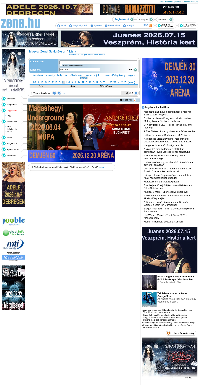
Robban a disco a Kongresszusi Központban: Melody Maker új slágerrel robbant (168, 119)
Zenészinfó (12, 155)
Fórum (10, 137)
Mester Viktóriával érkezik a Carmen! (163, 221)
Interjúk (129, 25)
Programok (12, 105)
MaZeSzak (12, 121)
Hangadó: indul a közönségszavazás (163, 145)
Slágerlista (12, 143)
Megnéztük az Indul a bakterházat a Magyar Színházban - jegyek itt (167, 113)
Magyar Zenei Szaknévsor (47, 51)
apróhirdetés (128, 100)
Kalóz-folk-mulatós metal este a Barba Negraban (165, 315)
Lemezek (11, 99)
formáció (38, 75)
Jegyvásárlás (13, 110)
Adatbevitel (12, 129)
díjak (97, 75)
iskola (88, 75)
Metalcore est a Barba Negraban (161, 181)
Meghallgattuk (78, 25)
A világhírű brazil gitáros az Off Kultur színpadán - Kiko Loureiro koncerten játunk (167, 150)
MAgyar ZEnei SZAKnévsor (93, 55)
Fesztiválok (112, 25)
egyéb (131, 75)
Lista (9, 126)
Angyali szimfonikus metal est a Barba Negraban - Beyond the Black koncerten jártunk (166, 318)
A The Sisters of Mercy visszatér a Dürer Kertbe (169, 131)
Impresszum (48, 167)
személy (50, 75)
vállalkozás (75, 75)
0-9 (34, 82)
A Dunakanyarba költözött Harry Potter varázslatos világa (169, 323)
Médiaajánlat (62, 167)
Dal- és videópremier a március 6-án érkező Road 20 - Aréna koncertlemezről (167, 170)
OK (133, 69)
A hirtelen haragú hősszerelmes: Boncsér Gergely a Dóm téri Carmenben (166, 203)
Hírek (61, 25)
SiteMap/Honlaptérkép (80, 167)
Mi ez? (10, 132)
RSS (148, 25)
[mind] (84, 78)
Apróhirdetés (13, 149)
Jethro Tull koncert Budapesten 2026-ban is (167, 135)
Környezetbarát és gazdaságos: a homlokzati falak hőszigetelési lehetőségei (168, 176)
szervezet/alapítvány (113, 75)
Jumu (101, 167)
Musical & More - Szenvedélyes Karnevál (166, 191)
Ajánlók (96, 25)
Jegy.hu (10, 115)
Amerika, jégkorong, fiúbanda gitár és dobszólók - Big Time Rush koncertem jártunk (167, 311)
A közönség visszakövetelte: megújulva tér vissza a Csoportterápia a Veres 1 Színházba (168, 140)
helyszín (62, 75)
